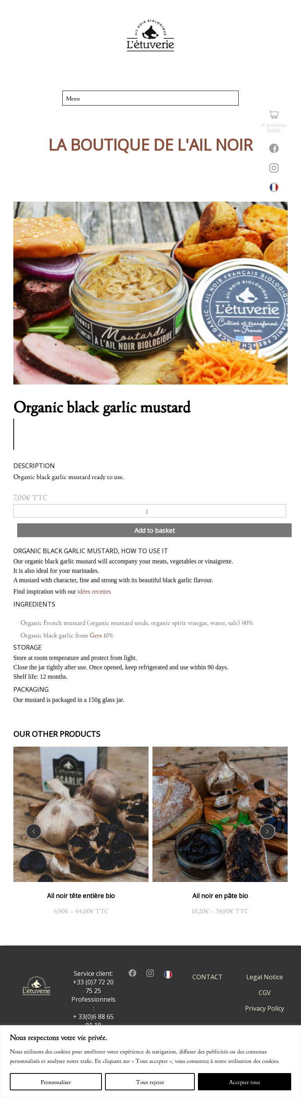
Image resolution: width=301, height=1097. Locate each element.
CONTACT (207, 977)
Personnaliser (56, 1082)
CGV (265, 992)
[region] (150, 1061)
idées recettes (94, 591)
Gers (96, 635)
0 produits (274, 126)
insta (150, 973)
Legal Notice (264, 977)
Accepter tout (244, 1082)
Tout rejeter (150, 1082)
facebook (132, 973)
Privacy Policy (264, 1008)
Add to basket (154, 530)
